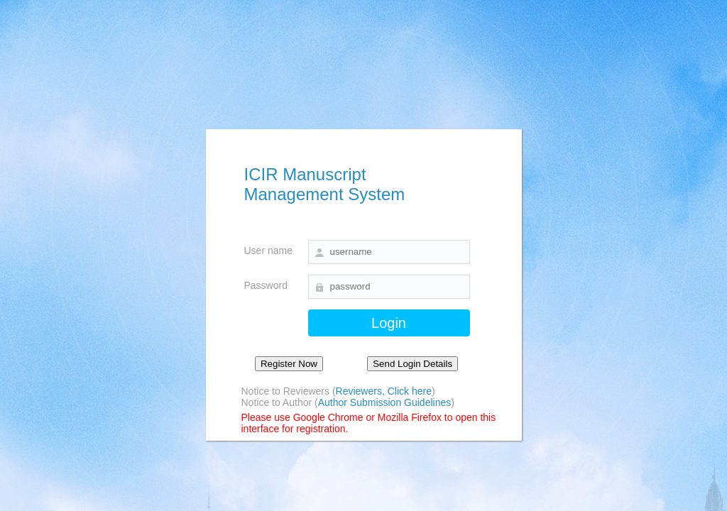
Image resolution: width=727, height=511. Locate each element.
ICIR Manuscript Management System (324, 184)
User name (268, 250)
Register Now (289, 363)
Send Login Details (412, 363)
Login (388, 323)
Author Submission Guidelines (385, 402)
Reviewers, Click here (384, 391)
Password (266, 285)
